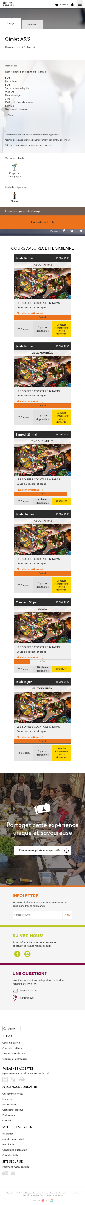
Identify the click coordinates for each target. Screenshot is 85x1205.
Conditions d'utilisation (14, 1149)
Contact (6, 1120)
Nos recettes (9, 1104)
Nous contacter (25, 991)
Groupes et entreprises (14, 1058)
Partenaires (8, 1115)
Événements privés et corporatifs (44, 850)
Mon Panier (8, 1144)
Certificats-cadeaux (12, 1109)
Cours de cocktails (12, 1048)
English (9, 1028)
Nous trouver (23, 998)
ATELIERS (8, 4)
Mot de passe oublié (13, 1139)
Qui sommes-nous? (12, 1093)
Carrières (7, 1099)
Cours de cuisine (11, 1042)
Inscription (8, 1133)
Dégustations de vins (13, 1053)
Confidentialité (10, 1155)
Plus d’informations (30, 313)
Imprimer (32, 24)
